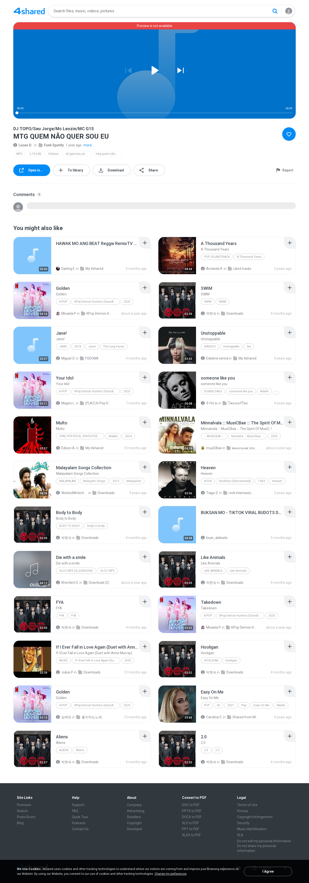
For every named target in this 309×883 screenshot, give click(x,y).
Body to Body (69, 526)
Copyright (134, 823)
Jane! (63, 346)
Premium (24, 805)
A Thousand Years (249, 256)
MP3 (19, 154)
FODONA (89, 358)
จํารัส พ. (209, 403)
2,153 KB (35, 154)
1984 (261, 481)
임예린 (63, 717)
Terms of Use (247, 805)
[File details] (32, 255)
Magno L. (65, 403)
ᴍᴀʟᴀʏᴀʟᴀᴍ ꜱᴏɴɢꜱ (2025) (242, 448)
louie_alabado (214, 538)
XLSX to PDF (191, 835)
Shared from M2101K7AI (243, 717)
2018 (77, 346)
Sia (249, 346)
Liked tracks (239, 269)
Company (134, 805)
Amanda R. (212, 269)
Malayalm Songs (94, 481)
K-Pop (63, 301)
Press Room (26, 817)
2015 (115, 481)
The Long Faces (113, 346)
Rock (208, 481)
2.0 (206, 750)
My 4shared (91, 269)
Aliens (64, 750)
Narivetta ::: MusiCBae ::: (247, 436)
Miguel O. (65, 358)
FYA (61, 615)
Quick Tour (80, 817)
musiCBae (211, 448)
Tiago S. (209, 493)
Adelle (264, 391)
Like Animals (213, 570)
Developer (134, 829)
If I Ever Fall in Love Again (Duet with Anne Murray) (97, 660)
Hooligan (211, 660)
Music (63, 660)
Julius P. (64, 672)
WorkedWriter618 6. (72, 493)
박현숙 (208, 313)
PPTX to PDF (191, 811)
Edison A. (65, 448)
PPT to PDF (190, 829)
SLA (240, 835)
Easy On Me (261, 705)
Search (22, 811)
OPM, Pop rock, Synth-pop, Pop (81, 436)
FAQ (75, 811)
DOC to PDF (190, 805)
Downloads (232, 313)
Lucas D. (22, 145)
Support (78, 805)
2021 (230, 705)
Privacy (242, 811)
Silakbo (113, 436)
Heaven (277, 481)
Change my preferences (170, 874)
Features (78, 823)
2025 (127, 301)
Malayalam (67, 481)
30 (218, 705)
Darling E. (65, 269)
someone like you (241, 391)
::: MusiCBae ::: (214, 436)
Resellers (134, 817)
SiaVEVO (210, 346)
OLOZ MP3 (107, 570)
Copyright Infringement (255, 817)
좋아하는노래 (89, 717)
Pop (207, 705)
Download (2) (96, 582)
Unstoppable (231, 346)
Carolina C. (211, 717)
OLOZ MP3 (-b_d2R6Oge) (76, 570)
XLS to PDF (190, 823)
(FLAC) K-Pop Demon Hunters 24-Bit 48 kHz (96, 403)
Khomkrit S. (67, 582)
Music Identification (252, 829)
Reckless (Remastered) (235, 481)
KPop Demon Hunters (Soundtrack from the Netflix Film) (96, 301)
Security (243, 823)
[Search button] (275, 11)
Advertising (135, 811)
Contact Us (80, 829)
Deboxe (53, 154)
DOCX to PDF (192, 817)
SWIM (207, 301)
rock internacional (239, 493)
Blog (20, 823)
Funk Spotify (51, 145)
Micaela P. (66, 313)
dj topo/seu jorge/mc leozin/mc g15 (78, 154)
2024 (128, 436)
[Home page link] (29, 11)
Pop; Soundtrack (217, 256)
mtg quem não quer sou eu (108, 154)
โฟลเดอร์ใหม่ (235, 403)
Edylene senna (214, 358)
